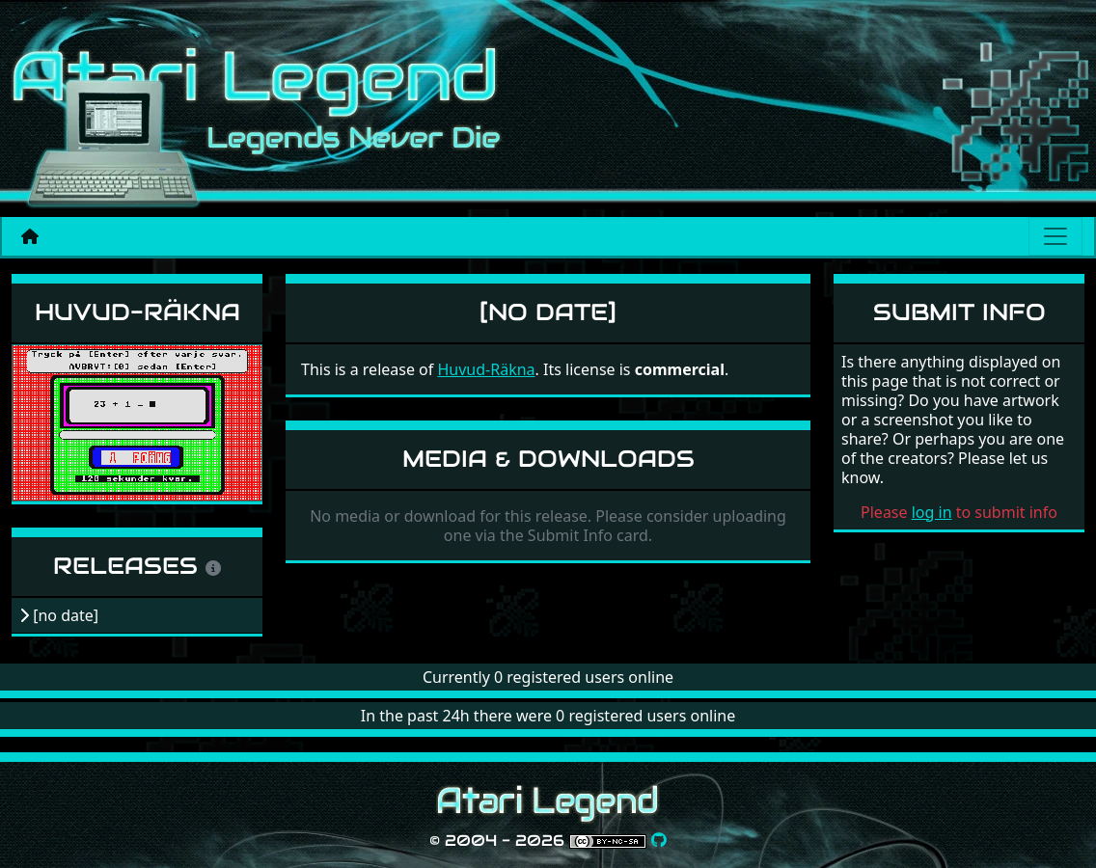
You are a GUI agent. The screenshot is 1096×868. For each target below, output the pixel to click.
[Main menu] (1055, 236)
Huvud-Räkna (137, 312)
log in (932, 512)
